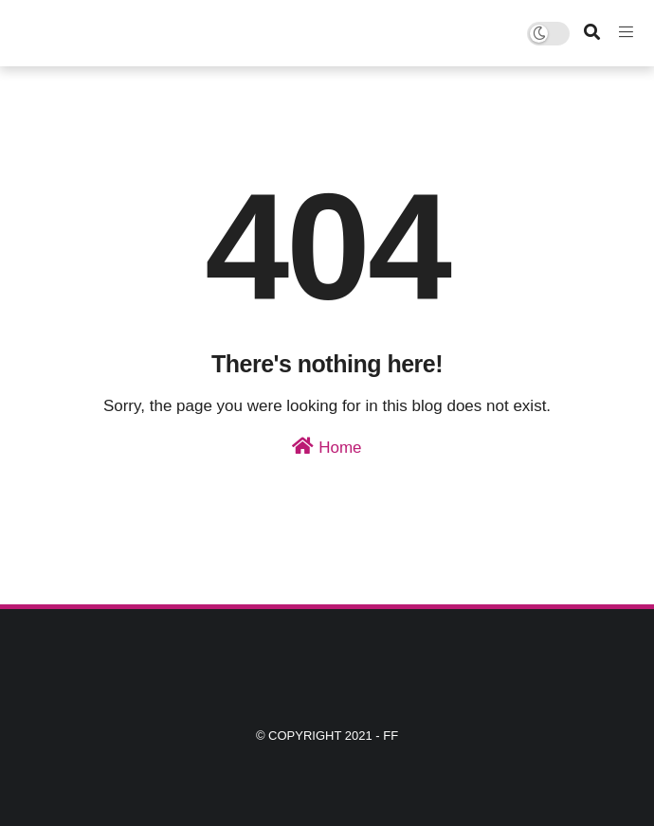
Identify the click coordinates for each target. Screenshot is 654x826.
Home (326, 447)
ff (390, 735)
